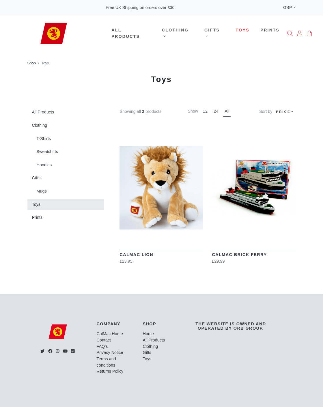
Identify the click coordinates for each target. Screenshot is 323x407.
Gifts (212, 33)
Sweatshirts (47, 151)
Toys (242, 30)
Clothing (175, 33)
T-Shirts (44, 138)
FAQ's (102, 346)
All (227, 111)
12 (205, 111)
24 (216, 111)
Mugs (42, 191)
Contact (104, 340)
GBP (287, 7)
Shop (31, 63)
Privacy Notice (110, 352)
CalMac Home (110, 333)
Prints (269, 30)
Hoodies (44, 165)
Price (283, 111)
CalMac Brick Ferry (239, 254)
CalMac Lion (136, 254)
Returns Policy (110, 371)
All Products (125, 33)
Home (148, 333)
